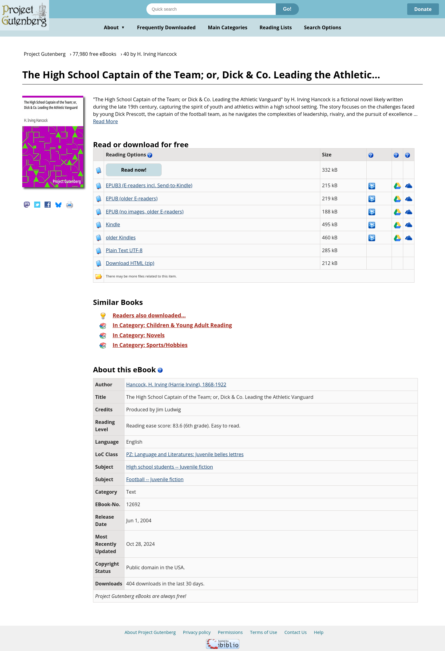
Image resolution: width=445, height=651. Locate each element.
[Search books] (211, 9)
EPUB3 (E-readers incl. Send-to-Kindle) (149, 185)
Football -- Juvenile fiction (155, 479)
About (114, 27)
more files (137, 276)
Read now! (134, 169)
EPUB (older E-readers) (131, 198)
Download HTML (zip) (130, 263)
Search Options (322, 27)
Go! (287, 9)
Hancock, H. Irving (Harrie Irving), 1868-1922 (176, 384)
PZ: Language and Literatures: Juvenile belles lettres (185, 454)
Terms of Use (263, 632)
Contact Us (295, 632)
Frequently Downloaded (166, 27)
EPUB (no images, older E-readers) (145, 211)
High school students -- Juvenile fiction (169, 466)
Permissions (230, 632)
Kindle (113, 224)
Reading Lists (276, 27)
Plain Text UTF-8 (124, 250)
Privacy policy (197, 632)
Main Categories (227, 27)
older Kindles (121, 237)
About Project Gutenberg (150, 632)
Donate (423, 9)
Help (318, 632)
